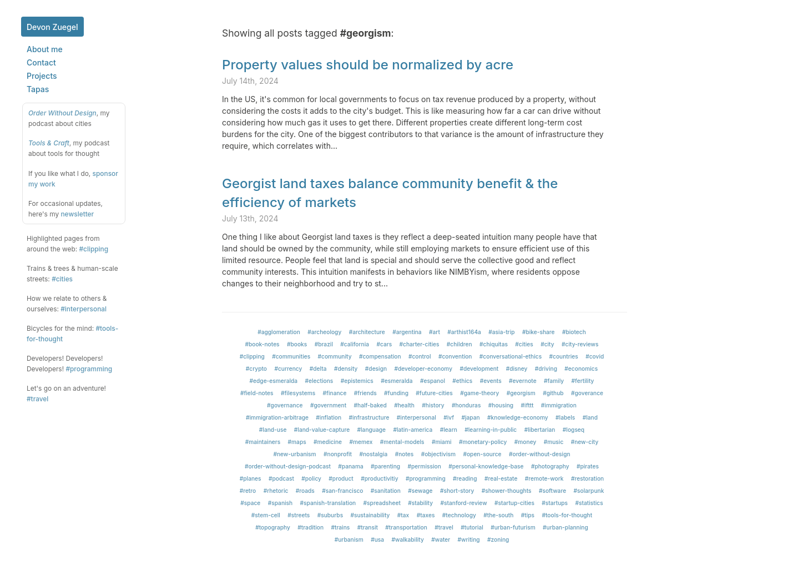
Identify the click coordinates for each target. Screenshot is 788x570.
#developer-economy (424, 368)
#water (440, 539)
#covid (594, 356)
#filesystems (298, 393)
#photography (550, 466)
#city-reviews (580, 344)
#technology (459, 515)
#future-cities (434, 393)
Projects (42, 75)
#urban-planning (565, 527)
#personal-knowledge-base (485, 466)
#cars (384, 344)
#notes (404, 454)
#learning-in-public (490, 429)
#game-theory (479, 393)
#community (335, 356)
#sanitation (386, 490)
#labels (565, 417)
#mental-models (402, 441)
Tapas (38, 89)
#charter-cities (420, 344)
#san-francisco (342, 490)
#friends (365, 393)
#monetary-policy (483, 441)
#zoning (498, 539)
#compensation (380, 356)
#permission (424, 466)
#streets (298, 515)
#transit (367, 527)
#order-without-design (539, 454)
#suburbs (330, 515)
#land (590, 417)
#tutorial (472, 527)
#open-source (482, 454)
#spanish (280, 503)
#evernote (523, 380)
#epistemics (357, 380)
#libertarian (539, 429)
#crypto (256, 368)
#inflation (328, 417)
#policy (311, 478)
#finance (335, 393)
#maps (297, 441)
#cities (62, 279)
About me (45, 49)
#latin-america (412, 429)
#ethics (462, 380)
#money (525, 441)
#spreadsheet (382, 503)
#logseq (573, 429)
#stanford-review (463, 503)
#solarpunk (589, 490)
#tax (403, 515)
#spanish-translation (328, 503)
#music (554, 441)
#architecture (367, 332)
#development (478, 368)
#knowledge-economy (517, 417)
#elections (319, 380)
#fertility (583, 380)
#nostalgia (373, 454)
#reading (465, 478)
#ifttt (527, 405)
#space (250, 503)
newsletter (77, 214)
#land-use (273, 429)
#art (434, 332)
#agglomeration (278, 332)
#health (404, 405)
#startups (555, 503)
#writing (469, 539)
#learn (448, 429)
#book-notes (262, 344)
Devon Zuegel (52, 27)
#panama (350, 466)
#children (459, 344)
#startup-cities (514, 503)
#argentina (406, 332)
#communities (291, 356)
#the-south (498, 515)
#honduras (466, 405)
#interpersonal (83, 309)
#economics (581, 368)
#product (341, 478)
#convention (455, 356)
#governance (284, 405)
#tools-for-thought (567, 515)
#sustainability (370, 515)
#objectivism (438, 454)
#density (346, 368)
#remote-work (544, 478)
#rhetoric (276, 490)
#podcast (281, 478)
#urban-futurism (513, 527)
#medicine (328, 441)
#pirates (588, 466)
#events (491, 380)
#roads (305, 490)
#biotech (574, 332)
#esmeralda (396, 380)
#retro (248, 490)
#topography (272, 527)
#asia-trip (501, 332)
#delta (318, 368)
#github (553, 393)
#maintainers (262, 441)
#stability (420, 503)
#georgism (521, 393)
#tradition (310, 527)
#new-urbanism (294, 454)
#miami (442, 441)
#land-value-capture (322, 429)
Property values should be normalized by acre (367, 65)
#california (354, 344)
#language (371, 429)
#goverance (587, 393)
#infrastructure (368, 417)
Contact (41, 62)
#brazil (324, 344)
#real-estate (501, 478)
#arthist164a (464, 332)
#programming (88, 369)
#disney (517, 368)
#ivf (448, 417)
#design (376, 368)
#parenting (385, 466)
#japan (471, 417)
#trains (340, 527)
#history (433, 405)
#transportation (406, 527)
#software (552, 490)
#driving (546, 368)
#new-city (585, 441)
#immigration (559, 405)
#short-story (457, 490)
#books (297, 344)
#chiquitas (493, 344)
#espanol (432, 380)
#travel (37, 399)
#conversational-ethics (510, 356)
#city (547, 344)
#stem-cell (265, 515)
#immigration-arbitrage (277, 417)
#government (328, 405)
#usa (377, 539)
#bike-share (538, 332)
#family (554, 380)
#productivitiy (379, 478)
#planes (250, 478)
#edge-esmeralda (274, 380)
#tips (527, 515)
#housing (500, 405)
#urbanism (349, 539)
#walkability (408, 539)
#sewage (420, 490)
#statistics (589, 503)
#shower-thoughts (507, 490)
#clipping (93, 249)
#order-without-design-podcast (288, 466)
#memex (360, 441)
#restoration (587, 478)
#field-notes (257, 393)
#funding (396, 393)
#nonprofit (338, 454)
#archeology (324, 332)
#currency (288, 368)
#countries (563, 356)
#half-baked (370, 405)
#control (419, 356)
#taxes (426, 515)
